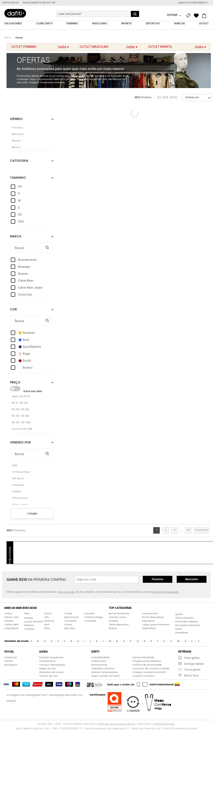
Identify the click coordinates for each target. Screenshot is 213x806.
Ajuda (179, 614)
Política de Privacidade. (165, 592)
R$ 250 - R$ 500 (20, 416)
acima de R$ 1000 (22, 429)
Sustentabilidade (143, 657)
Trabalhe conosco (102, 668)
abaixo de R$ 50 (21, 396)
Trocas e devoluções (52, 664)
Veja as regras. (66, 592)
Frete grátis (192, 658)
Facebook (10, 657)
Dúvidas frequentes (51, 657)
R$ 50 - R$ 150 (20, 403)
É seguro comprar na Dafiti (149, 672)
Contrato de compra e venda (151, 668)
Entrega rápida (194, 664)
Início (7, 38)
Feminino (157, 579)
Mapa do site (47, 668)
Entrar (172, 15)
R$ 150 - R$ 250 (20, 409)
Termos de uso (48, 675)
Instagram (10, 664)
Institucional (99, 664)
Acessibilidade (100, 657)
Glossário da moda (51, 672)
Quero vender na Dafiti (105, 675)
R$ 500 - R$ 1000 (21, 422)
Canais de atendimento (192, 2)
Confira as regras (164, 724)
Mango (28, 617)
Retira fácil (191, 675)
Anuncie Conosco (144, 675)
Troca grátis (192, 669)
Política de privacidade (147, 664)
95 (188, 530)
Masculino (191, 579)
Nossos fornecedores (104, 672)
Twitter (8, 661)
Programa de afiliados (147, 661)
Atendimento (47, 661)
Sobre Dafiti (98, 661)
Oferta (18, 38)
